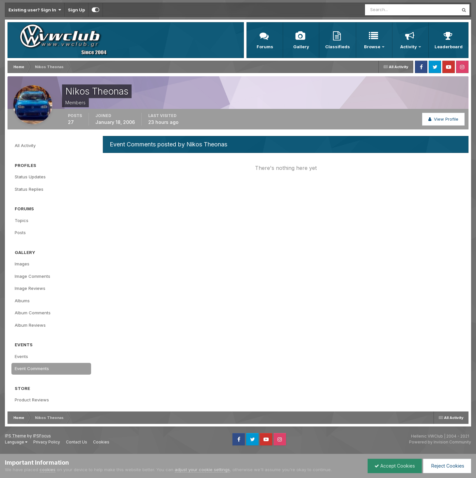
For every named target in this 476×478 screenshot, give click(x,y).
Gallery (301, 46)
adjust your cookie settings (202, 469)
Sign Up (76, 9)
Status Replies (29, 189)
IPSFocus (42, 435)
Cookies (101, 442)
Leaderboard (449, 46)
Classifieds (337, 46)
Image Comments (32, 276)
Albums (22, 300)
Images (22, 263)
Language (16, 442)
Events (21, 356)
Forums (265, 46)
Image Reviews (30, 288)
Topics (21, 220)
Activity (409, 46)
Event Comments (32, 368)
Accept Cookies (394, 466)
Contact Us (76, 442)
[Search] (390, 9)
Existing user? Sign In (34, 10)
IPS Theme (15, 435)
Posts (20, 232)
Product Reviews (32, 399)
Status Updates (30, 176)
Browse (372, 46)
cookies (48, 469)
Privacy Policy (46, 442)
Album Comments (33, 312)
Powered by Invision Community (440, 442)
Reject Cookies (447, 466)
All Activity (25, 145)
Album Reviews (30, 325)
